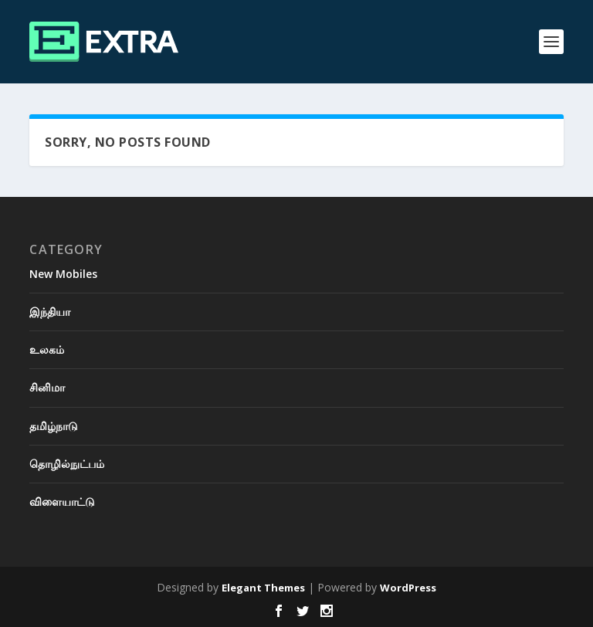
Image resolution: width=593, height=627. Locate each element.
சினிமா (47, 387)
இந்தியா (49, 311)
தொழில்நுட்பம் (66, 463)
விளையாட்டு (62, 501)
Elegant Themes (263, 588)
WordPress (408, 588)
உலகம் (46, 349)
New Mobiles (63, 273)
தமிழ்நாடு (53, 426)
